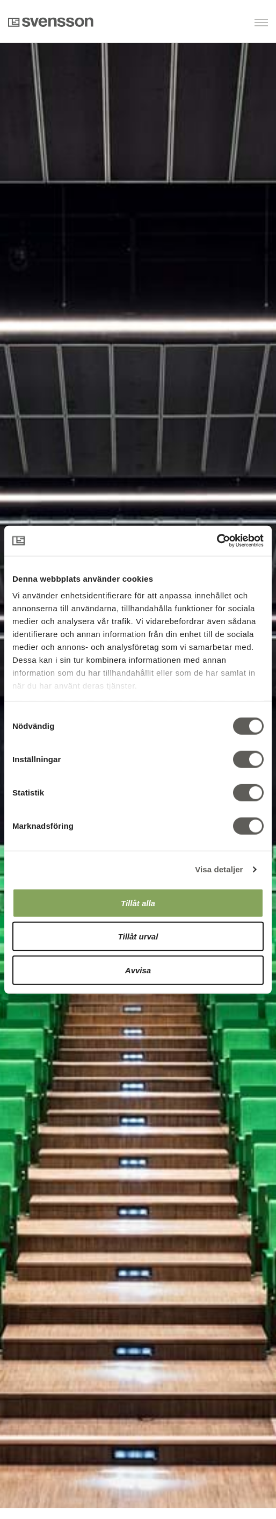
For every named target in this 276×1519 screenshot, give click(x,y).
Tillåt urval (138, 936)
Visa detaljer (219, 869)
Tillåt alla (138, 902)
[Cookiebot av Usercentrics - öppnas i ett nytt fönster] (217, 541)
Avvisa (138, 969)
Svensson (50, 22)
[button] (213, 23)
